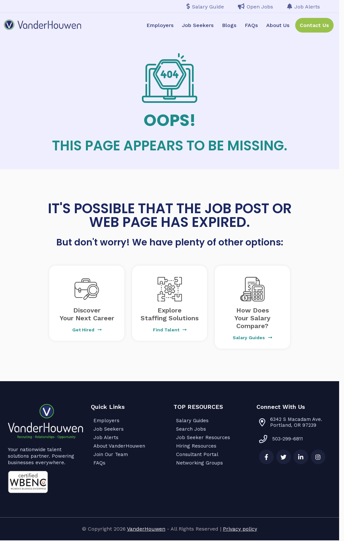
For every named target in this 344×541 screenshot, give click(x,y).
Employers (159, 25)
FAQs (251, 25)
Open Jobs (255, 7)
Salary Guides (192, 420)
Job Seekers (197, 25)
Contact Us (314, 25)
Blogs (229, 25)
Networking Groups (199, 463)
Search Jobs (191, 429)
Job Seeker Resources (203, 437)
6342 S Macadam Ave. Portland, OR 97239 (296, 422)
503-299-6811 (281, 439)
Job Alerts (303, 7)
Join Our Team (110, 454)
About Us (277, 25)
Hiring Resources (196, 446)
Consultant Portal (197, 454)
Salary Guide (205, 7)
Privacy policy (240, 529)
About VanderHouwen (119, 446)
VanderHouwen (146, 529)
